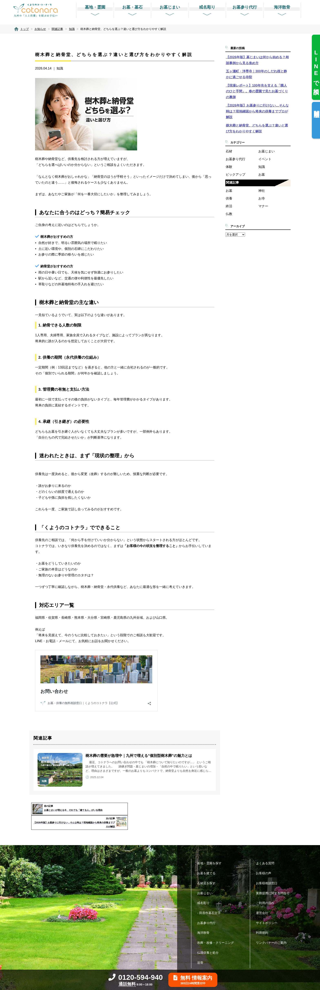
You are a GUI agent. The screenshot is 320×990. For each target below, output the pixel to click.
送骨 (201, 950)
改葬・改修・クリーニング (217, 930)
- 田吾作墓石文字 (210, 900)
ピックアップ (235, 174)
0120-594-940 (135, 977)
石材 (229, 151)
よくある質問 (266, 850)
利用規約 (263, 920)
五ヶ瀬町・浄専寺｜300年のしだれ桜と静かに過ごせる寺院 (256, 74)
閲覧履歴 (316, 107)
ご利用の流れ (266, 890)
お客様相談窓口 (268, 870)
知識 (60, 68)
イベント (264, 159)
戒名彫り (204, 890)
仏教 (229, 214)
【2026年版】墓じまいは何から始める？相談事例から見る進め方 (257, 60)
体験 (229, 167)
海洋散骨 (204, 920)
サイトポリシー (268, 910)
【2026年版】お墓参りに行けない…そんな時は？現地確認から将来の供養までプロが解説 (257, 111)
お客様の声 (265, 860)
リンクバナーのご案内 (273, 930)
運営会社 (263, 900)
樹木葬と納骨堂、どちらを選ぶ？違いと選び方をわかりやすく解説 (257, 128)
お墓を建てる (208, 860)
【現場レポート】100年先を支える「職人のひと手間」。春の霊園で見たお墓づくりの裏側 (257, 91)
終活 (229, 206)
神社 (261, 190)
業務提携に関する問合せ (274, 880)
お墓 (261, 174)
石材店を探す (208, 870)
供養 (229, 198)
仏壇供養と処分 (209, 940)
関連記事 (232, 182)
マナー (263, 206)
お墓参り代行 (235, 159)
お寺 (261, 198)
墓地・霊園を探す (211, 850)
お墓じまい (266, 151)
